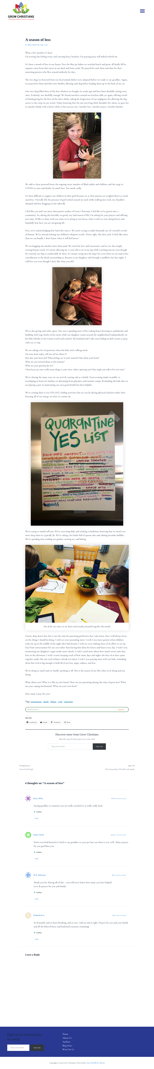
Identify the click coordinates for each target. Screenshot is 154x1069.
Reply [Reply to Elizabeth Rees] (36, 939)
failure (53, 701)
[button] (142, 11)
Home (65, 1034)
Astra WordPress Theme (95, 1063)
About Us (67, 1037)
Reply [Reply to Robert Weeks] (36, 859)
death (46, 701)
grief (60, 701)
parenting (68, 701)
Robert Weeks (38, 835)
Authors (66, 1041)
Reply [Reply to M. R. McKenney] (36, 899)
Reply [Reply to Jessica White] (36, 818)
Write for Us (68, 1049)
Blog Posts (67, 1045)
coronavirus (36, 701)
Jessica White (38, 798)
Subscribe (99, 746)
